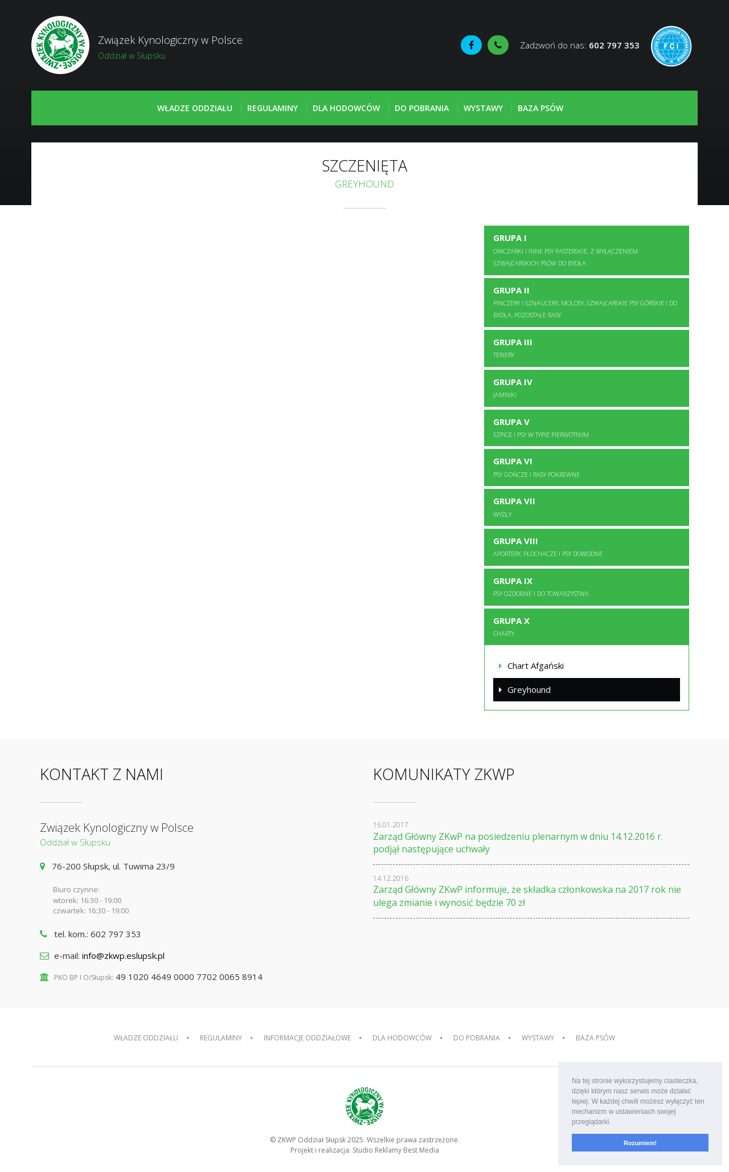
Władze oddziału (194, 108)
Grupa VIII (548, 546)
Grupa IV (513, 387)
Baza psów (540, 108)
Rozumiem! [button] (640, 1143)
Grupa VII (514, 506)
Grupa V (541, 427)
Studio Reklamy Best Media (396, 1150)
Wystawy (483, 108)
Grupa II (585, 302)
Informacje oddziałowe (307, 1038)
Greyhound (529, 689)
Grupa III (513, 347)
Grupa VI (536, 466)
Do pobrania (422, 108)
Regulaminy (272, 108)
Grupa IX (541, 586)
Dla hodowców (346, 108)
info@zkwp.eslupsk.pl (123, 955)
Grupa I (565, 249)
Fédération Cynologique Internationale (671, 46)
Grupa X (511, 626)
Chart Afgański (535, 665)
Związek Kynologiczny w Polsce (197, 47)
